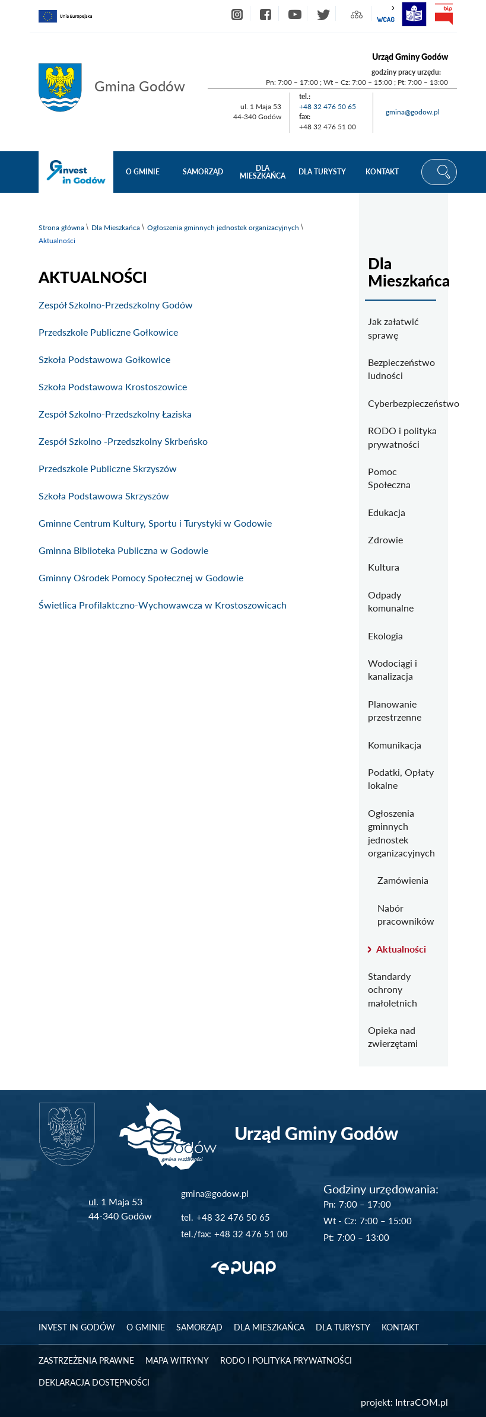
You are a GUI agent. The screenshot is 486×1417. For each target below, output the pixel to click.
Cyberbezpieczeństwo (403, 403)
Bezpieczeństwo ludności (401, 368)
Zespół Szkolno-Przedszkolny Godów (116, 304)
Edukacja (386, 512)
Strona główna (61, 227)
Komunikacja (394, 744)
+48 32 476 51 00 (251, 1233)
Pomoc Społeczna (389, 478)
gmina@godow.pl (413, 111)
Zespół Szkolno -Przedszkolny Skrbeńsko (123, 441)
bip (444, 14)
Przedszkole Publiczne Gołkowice (108, 331)
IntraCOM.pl (421, 1402)
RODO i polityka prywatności (402, 437)
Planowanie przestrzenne (394, 710)
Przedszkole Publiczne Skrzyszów (108, 468)
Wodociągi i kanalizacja (392, 669)
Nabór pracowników (405, 914)
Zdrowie (385, 539)
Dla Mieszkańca (115, 227)
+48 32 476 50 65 (327, 106)
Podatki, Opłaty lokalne (401, 778)
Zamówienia (402, 880)
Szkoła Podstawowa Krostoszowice (113, 386)
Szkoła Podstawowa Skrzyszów (104, 495)
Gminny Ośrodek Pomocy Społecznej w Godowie (141, 577)
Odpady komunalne (391, 601)
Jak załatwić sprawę (393, 328)
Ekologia (385, 635)
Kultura (383, 566)
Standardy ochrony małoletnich (392, 989)
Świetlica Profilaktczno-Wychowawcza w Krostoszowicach (163, 604)
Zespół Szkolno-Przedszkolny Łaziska (115, 413)
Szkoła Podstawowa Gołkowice (104, 359)
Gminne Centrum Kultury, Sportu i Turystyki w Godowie (155, 522)
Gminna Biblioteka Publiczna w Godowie (123, 550)
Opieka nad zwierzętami (393, 1036)
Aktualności (401, 948)
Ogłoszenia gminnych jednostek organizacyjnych (223, 227)
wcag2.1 (386, 14)
